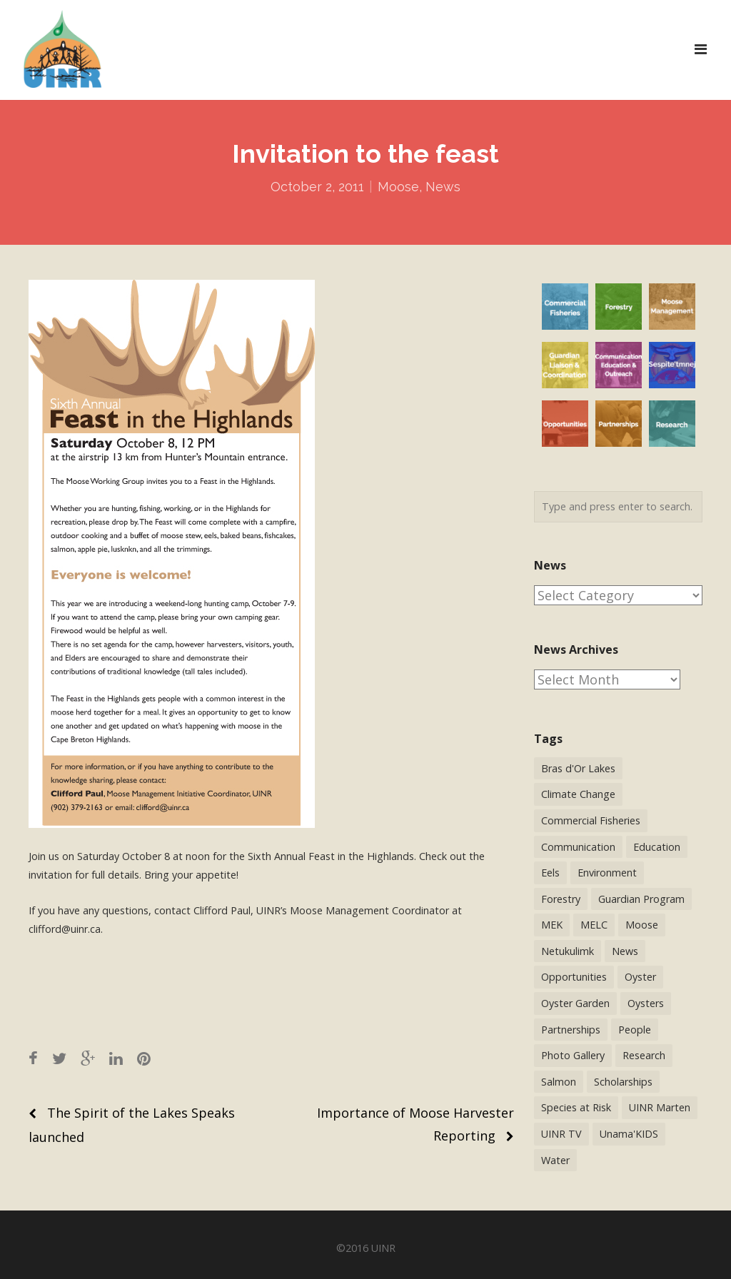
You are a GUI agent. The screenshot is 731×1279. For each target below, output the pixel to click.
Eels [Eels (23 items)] (550, 872)
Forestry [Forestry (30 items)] (560, 899)
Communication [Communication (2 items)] (578, 847)
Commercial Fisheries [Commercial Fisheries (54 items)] (590, 820)
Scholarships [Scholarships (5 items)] (623, 1081)
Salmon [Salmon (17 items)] (558, 1081)
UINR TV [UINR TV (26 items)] (561, 1134)
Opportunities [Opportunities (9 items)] (574, 977)
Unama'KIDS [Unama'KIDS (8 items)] (629, 1134)
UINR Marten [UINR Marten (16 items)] (659, 1107)
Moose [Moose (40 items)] (641, 924)
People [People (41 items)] (634, 1029)
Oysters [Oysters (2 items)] (645, 1003)
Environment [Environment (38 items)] (607, 872)
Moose (398, 186)
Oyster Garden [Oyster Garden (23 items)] (575, 1003)
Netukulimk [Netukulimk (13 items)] (567, 951)
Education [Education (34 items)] (656, 847)
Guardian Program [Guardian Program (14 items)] (641, 899)
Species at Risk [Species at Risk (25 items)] (576, 1107)
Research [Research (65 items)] (643, 1055)
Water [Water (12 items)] (555, 1160)
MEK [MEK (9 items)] (552, 924)
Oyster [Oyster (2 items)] (640, 977)
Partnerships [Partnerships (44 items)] (570, 1029)
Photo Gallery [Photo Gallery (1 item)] (573, 1055)
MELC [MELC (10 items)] (594, 924)
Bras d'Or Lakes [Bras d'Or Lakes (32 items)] (578, 768)
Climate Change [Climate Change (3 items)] (578, 794)
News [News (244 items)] (625, 951)
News (442, 186)
